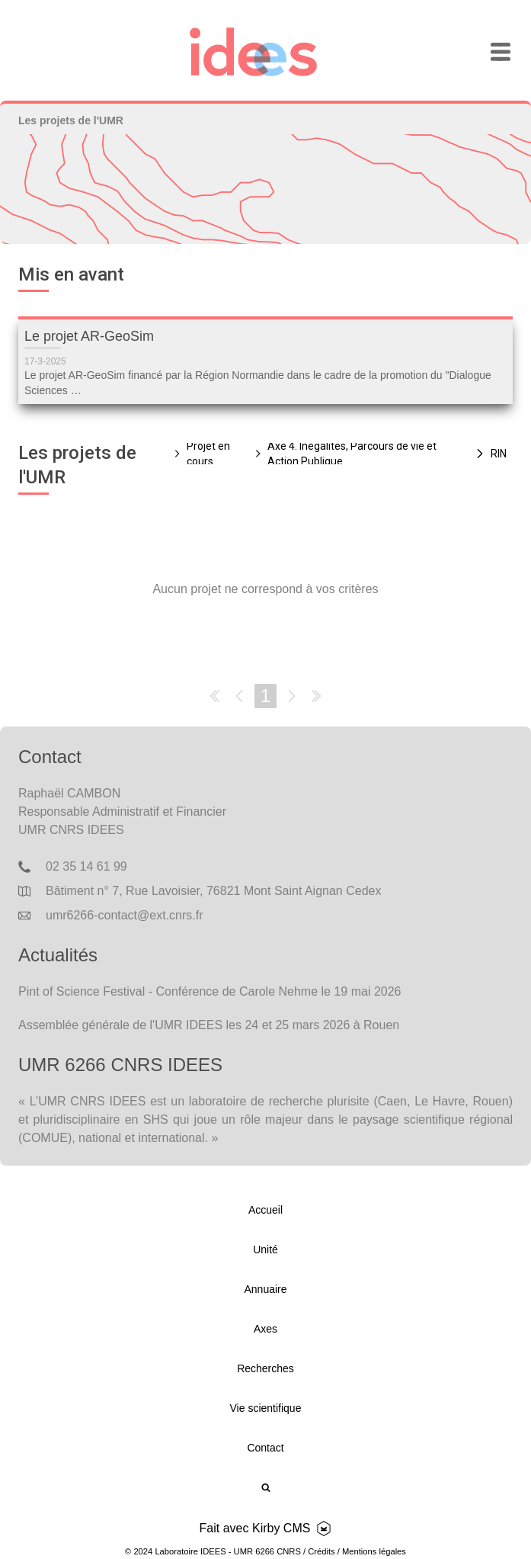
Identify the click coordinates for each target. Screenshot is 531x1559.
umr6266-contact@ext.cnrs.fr (124, 915)
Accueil (265, 1210)
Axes (265, 1329)
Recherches (265, 1368)
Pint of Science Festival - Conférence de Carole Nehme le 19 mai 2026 (209, 991)
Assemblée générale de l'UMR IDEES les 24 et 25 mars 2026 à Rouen (208, 1024)
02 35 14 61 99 (86, 866)
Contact (265, 1448)
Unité (265, 1249)
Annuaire (265, 1289)
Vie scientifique (266, 1408)
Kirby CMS (281, 1528)
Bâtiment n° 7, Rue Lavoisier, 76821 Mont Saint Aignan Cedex (213, 890)
